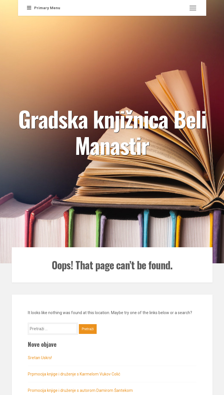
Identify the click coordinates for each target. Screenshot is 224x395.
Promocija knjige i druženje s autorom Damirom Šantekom (80, 390)
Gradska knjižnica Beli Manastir (112, 131)
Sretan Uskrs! (40, 357)
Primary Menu (43, 8)
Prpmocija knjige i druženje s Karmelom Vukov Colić (74, 374)
